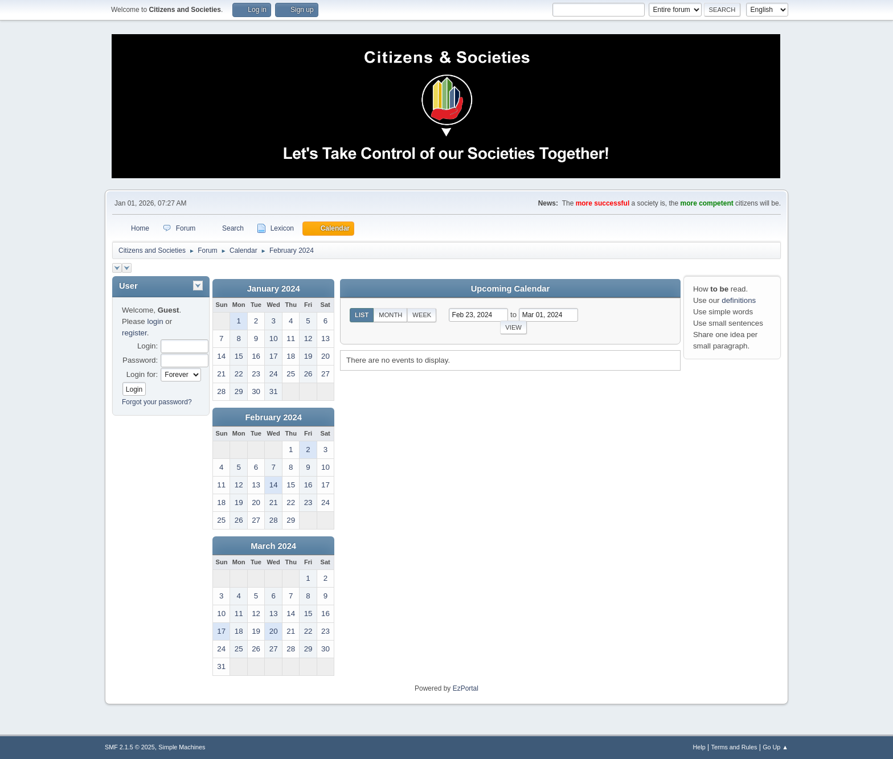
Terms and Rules (734, 747)
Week (421, 314)
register (134, 333)
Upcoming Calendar (510, 288)
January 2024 (273, 288)
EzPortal (465, 688)
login (155, 321)
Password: (140, 360)
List (361, 314)
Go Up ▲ (775, 747)
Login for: (142, 374)
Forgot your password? (157, 402)
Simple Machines (181, 747)
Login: (147, 346)
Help (699, 747)
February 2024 (273, 417)
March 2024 (273, 546)
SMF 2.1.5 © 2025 (130, 747)
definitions (739, 300)
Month (390, 314)
